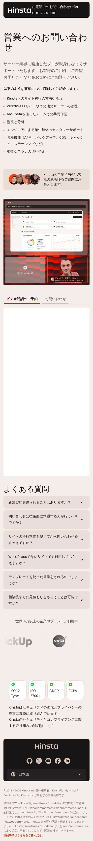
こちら (49, 725)
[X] (39, 761)
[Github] (29, 761)
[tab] (21, 299)
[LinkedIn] (67, 761)
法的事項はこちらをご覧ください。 (25, 835)
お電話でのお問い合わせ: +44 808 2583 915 (55, 9)
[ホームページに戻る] (19, 10)
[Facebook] (58, 761)
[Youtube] (48, 761)
